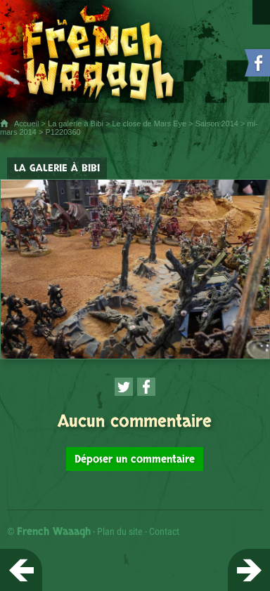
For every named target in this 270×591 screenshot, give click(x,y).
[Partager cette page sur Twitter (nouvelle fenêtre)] (124, 387)
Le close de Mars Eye (149, 123)
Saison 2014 (216, 123)
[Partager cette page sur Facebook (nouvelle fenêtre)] (146, 387)
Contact (164, 531)
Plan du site (120, 531)
